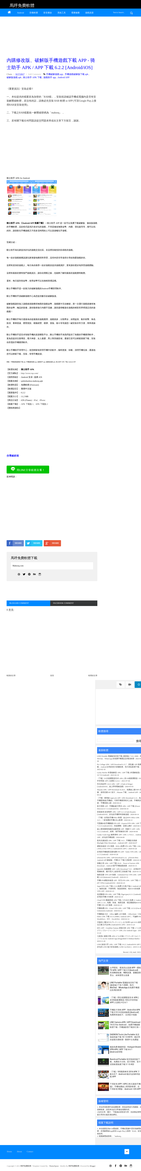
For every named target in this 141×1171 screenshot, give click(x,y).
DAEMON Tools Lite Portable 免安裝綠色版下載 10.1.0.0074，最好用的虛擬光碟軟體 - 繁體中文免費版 (125, 1037)
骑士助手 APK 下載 (32, 77)
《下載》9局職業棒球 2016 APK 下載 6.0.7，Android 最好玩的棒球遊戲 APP (125, 1074)
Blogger (93, 1166)
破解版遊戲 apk (14, 77)
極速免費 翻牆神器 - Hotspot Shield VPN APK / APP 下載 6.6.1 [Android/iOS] (125, 1049)
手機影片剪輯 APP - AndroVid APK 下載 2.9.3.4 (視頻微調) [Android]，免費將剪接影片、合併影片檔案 (125, 1012)
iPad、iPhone (39, 400)
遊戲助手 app (49, 77)
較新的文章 (11, 675)
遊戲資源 (89, 13)
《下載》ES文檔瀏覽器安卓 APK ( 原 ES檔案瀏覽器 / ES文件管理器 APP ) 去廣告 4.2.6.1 (124, 1000)
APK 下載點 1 (27, 404)
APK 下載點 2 (42, 404)
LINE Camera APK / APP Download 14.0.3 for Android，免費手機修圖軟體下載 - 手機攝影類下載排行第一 (125, 1024)
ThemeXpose (54, 1166)
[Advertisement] (51, 36)
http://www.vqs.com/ (29, 373)
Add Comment (34, 74)
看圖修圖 (75, 13)
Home (9, 1151)
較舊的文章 (92, 675)
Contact (30, 1151)
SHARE (14, 543)
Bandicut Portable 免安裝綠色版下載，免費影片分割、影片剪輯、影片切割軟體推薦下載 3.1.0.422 (125, 1061)
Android (20, 13)
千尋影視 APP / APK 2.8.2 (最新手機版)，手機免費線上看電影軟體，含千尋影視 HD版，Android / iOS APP (125, 1086)
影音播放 (48, 13)
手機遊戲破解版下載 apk (76, 74)
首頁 (52, 675)
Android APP (63, 77)
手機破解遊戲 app (54, 74)
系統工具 (61, 13)
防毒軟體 (34, 13)
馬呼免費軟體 (22, 5)
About (19, 1151)
